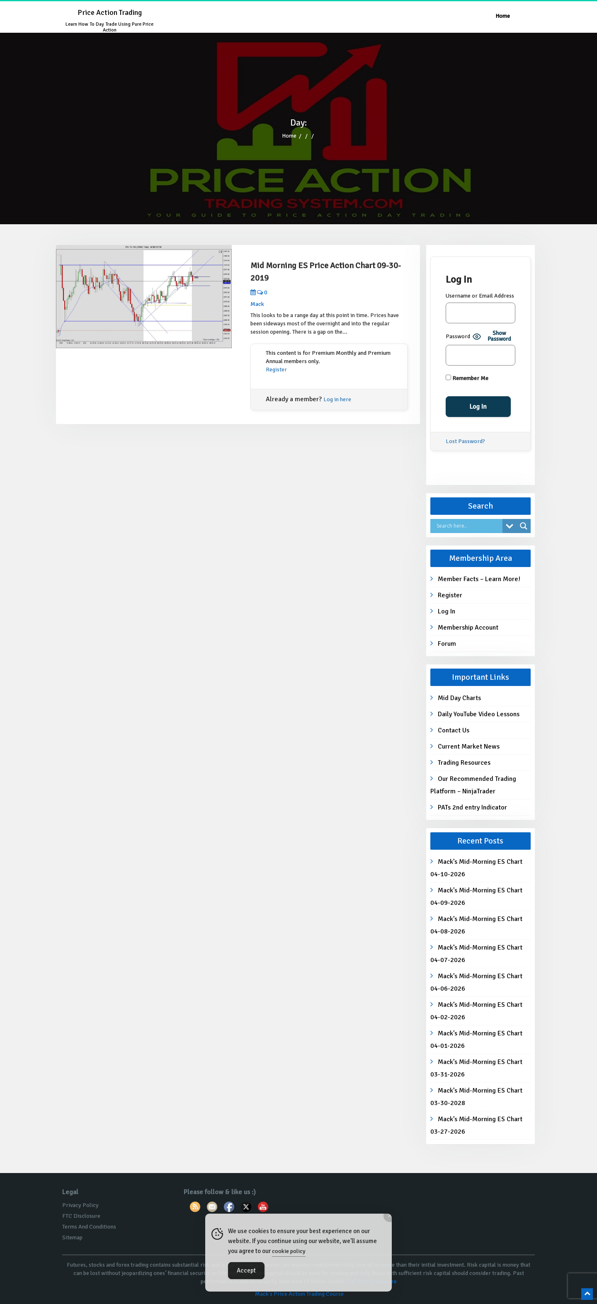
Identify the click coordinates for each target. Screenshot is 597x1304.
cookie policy (289, 1251)
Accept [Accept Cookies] (246, 1270)
